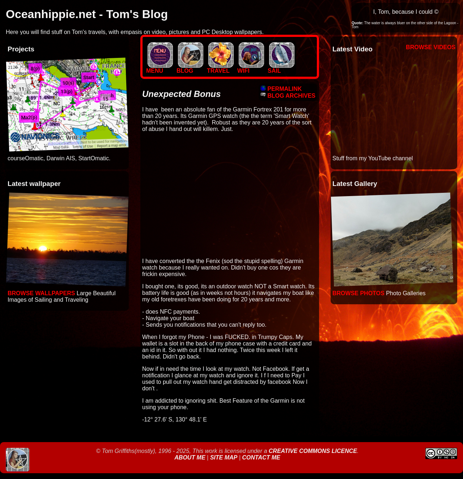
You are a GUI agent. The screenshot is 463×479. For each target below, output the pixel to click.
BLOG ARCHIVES (287, 96)
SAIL (281, 68)
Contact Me (261, 457)
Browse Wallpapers (41, 293)
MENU (159, 68)
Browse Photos (358, 293)
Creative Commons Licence (313, 451)
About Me (190, 457)
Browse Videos (430, 47)
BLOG (190, 68)
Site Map (224, 457)
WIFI (250, 68)
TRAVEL (220, 68)
